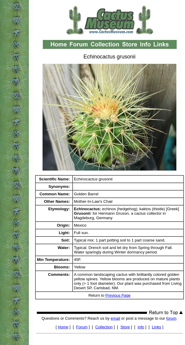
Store (125, 327)
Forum (82, 327)
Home (63, 327)
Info (140, 327)
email (115, 318)
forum (171, 318)
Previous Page (118, 295)
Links (156, 327)
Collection (104, 327)
